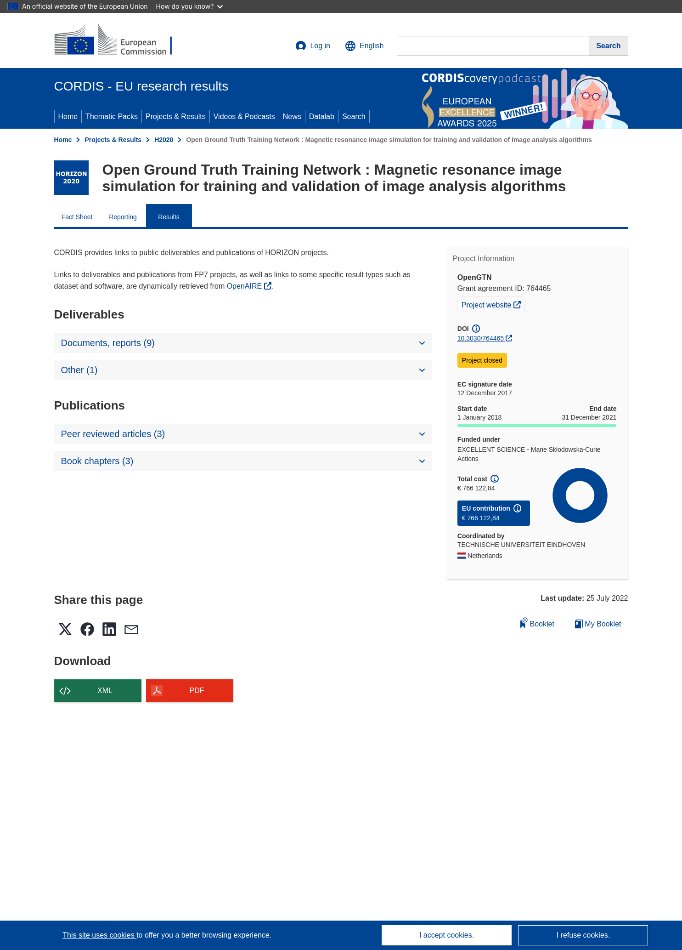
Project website (493, 304)
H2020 (163, 139)
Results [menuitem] (169, 217)
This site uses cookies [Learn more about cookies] (99, 935)
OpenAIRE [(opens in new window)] (245, 286)
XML (105, 690)
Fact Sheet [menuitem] (77, 217)
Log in (312, 45)
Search (354, 116)
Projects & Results (176, 116)
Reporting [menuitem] (123, 217)
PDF (197, 690)
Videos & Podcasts (244, 116)
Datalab (321, 116)
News (292, 116)
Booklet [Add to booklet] (537, 622)
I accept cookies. (446, 935)
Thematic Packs (111, 116)
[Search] (608, 46)
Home (68, 116)
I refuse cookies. (583, 935)
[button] (364, 46)
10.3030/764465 (480, 338)
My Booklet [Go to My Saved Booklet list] (598, 624)
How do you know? (189, 6)
